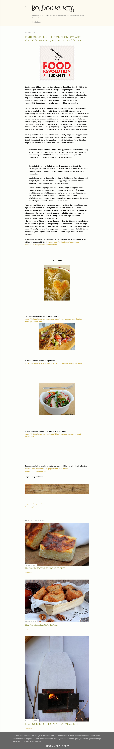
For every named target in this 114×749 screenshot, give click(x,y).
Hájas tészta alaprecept (42, 624)
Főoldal (36, 22)
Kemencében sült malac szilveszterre (52, 724)
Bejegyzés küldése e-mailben (42, 504)
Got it (65, 746)
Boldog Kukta (53, 8)
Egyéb (33, 507)
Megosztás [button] (28, 504)
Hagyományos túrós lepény (45, 568)
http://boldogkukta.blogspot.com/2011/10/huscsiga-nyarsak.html (53, 363)
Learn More (53, 746)
